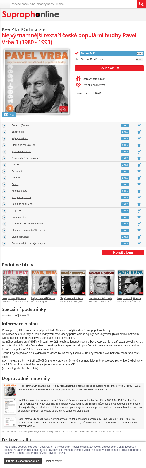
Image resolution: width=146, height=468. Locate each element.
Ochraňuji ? (18, 177)
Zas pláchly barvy (21, 197)
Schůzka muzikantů (22, 203)
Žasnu (15, 184)
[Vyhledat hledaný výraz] (141, 4)
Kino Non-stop (19, 190)
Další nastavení (54, 460)
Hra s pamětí (19, 217)
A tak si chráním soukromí (26, 158)
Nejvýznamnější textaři (15, 315)
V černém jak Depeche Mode (28, 223)
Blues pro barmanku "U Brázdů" (29, 230)
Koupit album (109, 68)
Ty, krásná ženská (21, 151)
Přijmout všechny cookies (22, 460)
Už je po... (17, 210)
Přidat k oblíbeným (90, 85)
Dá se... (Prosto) (21, 125)
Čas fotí (16, 164)
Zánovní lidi (18, 131)
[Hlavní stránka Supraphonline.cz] (31, 15)
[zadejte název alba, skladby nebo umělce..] (73, 4)
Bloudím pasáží (20, 236)
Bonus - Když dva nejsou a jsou (29, 243)
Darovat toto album (90, 79)
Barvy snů (17, 171)
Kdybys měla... (20, 138)
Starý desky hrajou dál (24, 145)
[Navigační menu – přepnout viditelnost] (5, 4)
